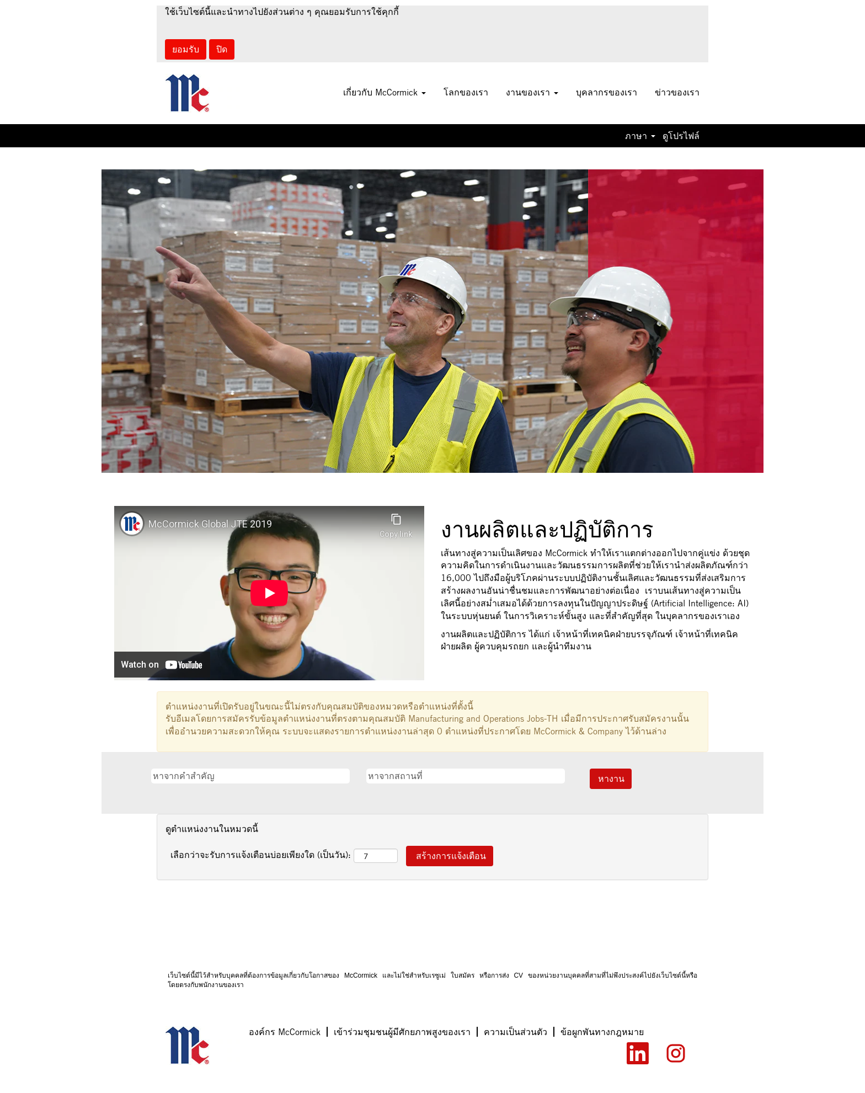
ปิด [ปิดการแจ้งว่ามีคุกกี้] (221, 49)
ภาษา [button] (640, 136)
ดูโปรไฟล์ (681, 136)
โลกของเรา (466, 92)
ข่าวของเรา (677, 92)
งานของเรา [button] (532, 92)
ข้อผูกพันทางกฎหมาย (602, 1032)
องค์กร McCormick (285, 1032)
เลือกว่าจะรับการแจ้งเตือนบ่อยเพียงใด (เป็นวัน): (260, 854)
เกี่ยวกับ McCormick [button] (384, 92)
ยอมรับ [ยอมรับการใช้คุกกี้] (185, 49)
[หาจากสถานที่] (465, 776)
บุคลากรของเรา (606, 92)
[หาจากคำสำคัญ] (250, 776)
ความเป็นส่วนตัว (515, 1032)
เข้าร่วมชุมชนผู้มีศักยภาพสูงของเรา (402, 1032)
